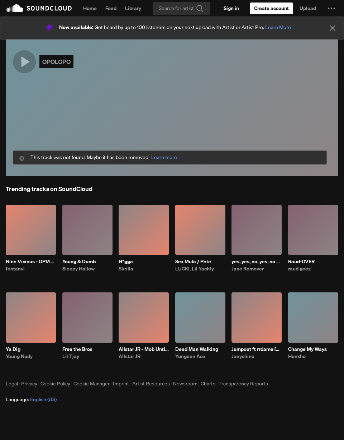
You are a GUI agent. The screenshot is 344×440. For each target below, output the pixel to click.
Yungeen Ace (190, 356)
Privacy (29, 384)
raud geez (299, 268)
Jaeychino (242, 356)
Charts (208, 384)
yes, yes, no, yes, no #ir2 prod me (256, 261)
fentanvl (15, 268)
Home (90, 8)
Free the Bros (77, 349)
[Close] (332, 28)
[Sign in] (231, 8)
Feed (110, 8)
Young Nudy (19, 356)
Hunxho (297, 356)
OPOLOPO (56, 61)
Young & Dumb (79, 261)
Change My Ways (307, 349)
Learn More (278, 27)
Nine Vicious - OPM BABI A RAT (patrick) (31, 261)
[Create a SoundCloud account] (271, 8)
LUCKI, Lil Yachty (194, 268)
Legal (12, 384)
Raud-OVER (301, 261)
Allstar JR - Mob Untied (144, 349)
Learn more (164, 157)
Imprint (121, 384)
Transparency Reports (243, 384)
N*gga (126, 261)
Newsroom (185, 384)
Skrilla (126, 268)
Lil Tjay (70, 356)
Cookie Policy (55, 384)
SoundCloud (39, 8)
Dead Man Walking (196, 349)
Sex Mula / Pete (193, 261)
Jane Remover (247, 268)
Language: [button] (31, 399)
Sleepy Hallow (78, 268)
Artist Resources (151, 384)
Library (133, 8)
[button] (331, 8)
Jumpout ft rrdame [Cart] (256, 349)
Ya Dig (13, 349)
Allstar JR (129, 356)
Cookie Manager (91, 384)
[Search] (181, 8)
